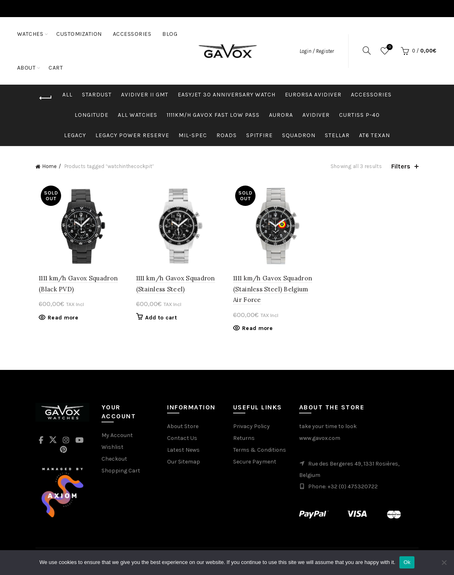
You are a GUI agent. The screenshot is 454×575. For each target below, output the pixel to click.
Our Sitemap (183, 463)
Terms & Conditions (259, 451)
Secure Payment (254, 463)
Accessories (371, 94)
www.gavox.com (319, 439)
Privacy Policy (251, 427)
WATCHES (30, 34)
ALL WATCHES (137, 115)
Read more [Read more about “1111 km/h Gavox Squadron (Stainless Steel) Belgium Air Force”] (257, 329)
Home (49, 166)
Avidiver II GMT (144, 94)
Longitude (91, 115)
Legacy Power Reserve (132, 135)
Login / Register (317, 51)
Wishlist (389, 47)
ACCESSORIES (132, 34)
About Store (182, 427)
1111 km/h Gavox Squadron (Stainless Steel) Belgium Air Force (276, 290)
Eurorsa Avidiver (313, 94)
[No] (444, 562)
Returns (244, 439)
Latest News (183, 451)
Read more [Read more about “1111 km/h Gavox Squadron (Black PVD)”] (59, 319)
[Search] (366, 50)
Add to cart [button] (159, 319)
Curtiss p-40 (359, 115)
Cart (82, 67)
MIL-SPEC (193, 135)
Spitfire (259, 135)
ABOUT (52, 67)
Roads (226, 135)
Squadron (298, 135)
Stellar (337, 135)
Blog (24, 67)
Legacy (75, 135)
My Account (117, 436)
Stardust (97, 94)
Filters (400, 166)
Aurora (281, 115)
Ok (406, 562)
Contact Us (182, 439)
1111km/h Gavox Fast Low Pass (213, 115)
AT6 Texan (374, 135)
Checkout (114, 460)
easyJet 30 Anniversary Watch (226, 94)
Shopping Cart (120, 472)
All (67, 94)
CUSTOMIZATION (79, 34)
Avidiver (316, 115)
